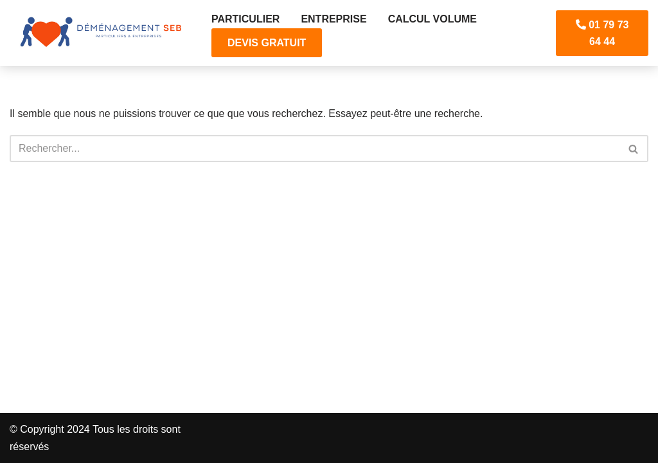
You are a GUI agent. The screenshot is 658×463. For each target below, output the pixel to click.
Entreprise (333, 19)
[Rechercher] (314, 148)
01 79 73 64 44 (602, 33)
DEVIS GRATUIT (266, 42)
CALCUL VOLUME (432, 19)
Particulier (245, 19)
